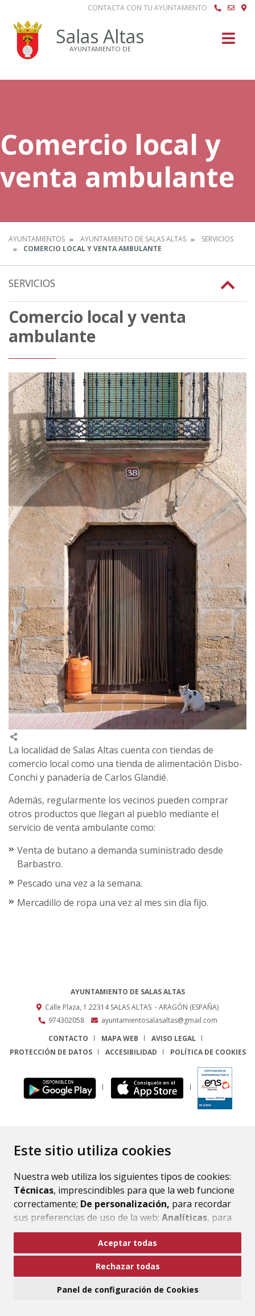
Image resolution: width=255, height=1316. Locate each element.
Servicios (217, 239)
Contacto (68, 1038)
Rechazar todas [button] (128, 1266)
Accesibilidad (131, 1052)
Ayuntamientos (37, 239)
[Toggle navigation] (228, 41)
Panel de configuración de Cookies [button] (128, 1289)
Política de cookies (208, 1052)
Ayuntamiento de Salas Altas (133, 239)
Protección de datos (51, 1052)
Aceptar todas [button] (127, 1242)
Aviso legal (173, 1038)
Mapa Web (119, 1038)
